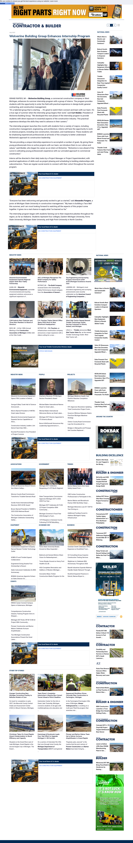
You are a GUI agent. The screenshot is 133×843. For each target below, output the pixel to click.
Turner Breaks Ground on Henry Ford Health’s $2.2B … (51, 562)
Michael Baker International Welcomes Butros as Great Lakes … (51, 412)
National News (103, 32)
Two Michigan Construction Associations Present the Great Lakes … (21, 637)
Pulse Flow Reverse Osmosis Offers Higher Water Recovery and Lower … (103, 673)
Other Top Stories (16, 671)
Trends (70, 464)
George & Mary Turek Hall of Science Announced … (23, 406)
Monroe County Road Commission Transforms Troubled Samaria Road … (23, 496)
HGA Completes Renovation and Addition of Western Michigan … (50, 569)
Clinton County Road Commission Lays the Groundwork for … (79, 423)
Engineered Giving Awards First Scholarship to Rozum (21, 565)
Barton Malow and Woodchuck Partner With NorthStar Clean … (78, 502)
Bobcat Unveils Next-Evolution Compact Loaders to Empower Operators (103, 53)
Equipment (15, 525)
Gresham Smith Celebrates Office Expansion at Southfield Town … (79, 548)
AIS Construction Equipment (50, 178)
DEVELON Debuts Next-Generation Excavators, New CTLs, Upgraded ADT (103, 125)
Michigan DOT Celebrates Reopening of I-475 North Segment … (51, 488)
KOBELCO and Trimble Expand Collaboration (21, 558)
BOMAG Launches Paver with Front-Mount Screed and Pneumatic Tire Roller (103, 138)
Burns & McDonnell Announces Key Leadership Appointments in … (51, 424)
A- (108, 25)
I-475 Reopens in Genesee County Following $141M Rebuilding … (50, 521)
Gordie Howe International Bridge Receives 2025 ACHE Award (22, 504)
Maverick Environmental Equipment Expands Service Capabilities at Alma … (23, 419)
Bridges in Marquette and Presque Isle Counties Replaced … (79, 429)
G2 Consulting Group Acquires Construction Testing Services (78, 556)
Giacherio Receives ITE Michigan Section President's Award (50, 397)
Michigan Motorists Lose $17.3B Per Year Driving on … (80, 508)
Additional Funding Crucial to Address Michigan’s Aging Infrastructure (77, 515)
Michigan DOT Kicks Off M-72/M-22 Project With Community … (23, 621)
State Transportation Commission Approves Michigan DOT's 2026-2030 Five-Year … (50, 499)
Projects (71, 374)
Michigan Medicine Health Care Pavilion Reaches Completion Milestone (78, 398)
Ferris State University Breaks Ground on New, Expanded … (49, 548)
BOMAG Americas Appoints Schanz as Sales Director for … (23, 577)
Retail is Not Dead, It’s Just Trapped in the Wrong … (102, 462)
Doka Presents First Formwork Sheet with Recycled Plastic (102, 362)
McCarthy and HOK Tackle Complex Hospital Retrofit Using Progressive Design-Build (102, 481)
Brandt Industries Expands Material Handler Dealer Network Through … (80, 569)
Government (44, 464)
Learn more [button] (54, 1)
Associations (16, 464)
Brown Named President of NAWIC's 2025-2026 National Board (23, 510)
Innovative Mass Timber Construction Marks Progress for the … (51, 576)
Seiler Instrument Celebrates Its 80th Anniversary (23, 571)
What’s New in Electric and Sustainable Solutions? (102, 291)
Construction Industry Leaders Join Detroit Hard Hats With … (23, 427)
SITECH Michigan (45, 351)
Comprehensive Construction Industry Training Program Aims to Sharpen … (22, 613)
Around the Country (104, 417)
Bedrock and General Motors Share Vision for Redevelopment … (51, 556)
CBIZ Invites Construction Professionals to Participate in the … (80, 495)
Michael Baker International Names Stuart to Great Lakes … (51, 406)
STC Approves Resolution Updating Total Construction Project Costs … (80, 408)
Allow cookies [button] (10, 3)
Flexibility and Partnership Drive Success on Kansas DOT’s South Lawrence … (102, 654)
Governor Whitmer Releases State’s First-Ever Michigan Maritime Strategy (80, 415)
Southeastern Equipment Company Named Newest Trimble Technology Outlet (23, 549)
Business (71, 525)
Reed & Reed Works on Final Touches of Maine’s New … (102, 690)
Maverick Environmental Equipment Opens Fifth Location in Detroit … (23, 397)
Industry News (15, 255)
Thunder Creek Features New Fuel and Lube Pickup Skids (102, 404)
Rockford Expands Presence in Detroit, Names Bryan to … (78, 575)
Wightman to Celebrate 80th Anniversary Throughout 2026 (78, 562)
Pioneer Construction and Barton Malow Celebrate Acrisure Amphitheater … (22, 628)
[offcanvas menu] (118, 25)
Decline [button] (2, 3)
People (42, 374)
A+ (114, 25)
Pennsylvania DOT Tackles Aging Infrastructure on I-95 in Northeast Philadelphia (102, 518)
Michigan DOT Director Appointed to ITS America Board (51, 418)
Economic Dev (44, 525)
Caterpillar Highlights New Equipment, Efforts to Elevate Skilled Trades (103, 67)
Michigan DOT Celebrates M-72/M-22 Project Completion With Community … (51, 507)
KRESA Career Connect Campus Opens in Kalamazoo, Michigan (22, 604)
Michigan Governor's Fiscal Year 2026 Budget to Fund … (50, 515)
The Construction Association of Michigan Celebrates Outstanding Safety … (22, 517)
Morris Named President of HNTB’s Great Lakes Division (23, 412)
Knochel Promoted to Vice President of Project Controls (23, 433)
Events (13, 581)
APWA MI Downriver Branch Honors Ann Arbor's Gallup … (23, 487)
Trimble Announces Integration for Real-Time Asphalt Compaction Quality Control (101, 335)
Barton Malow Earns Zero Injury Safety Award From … (78, 487)
